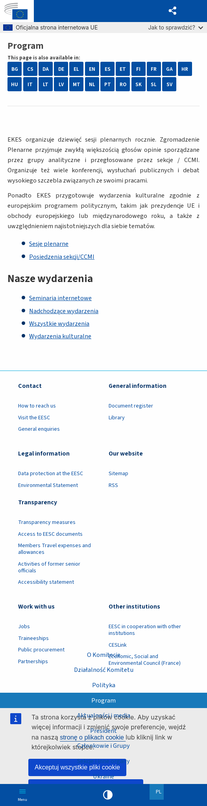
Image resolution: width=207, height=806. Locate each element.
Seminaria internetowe (60, 298)
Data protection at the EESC (50, 474)
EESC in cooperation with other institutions (145, 630)
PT (107, 84)
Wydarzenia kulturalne (60, 336)
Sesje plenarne (48, 244)
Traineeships (33, 638)
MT (76, 84)
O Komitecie (103, 654)
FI (138, 69)
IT (30, 84)
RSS (113, 485)
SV (169, 84)
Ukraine (103, 776)
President (103, 731)
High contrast (107, 795)
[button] (173, 11)
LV (61, 84)
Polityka (103, 685)
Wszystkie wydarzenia (59, 323)
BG (14, 69)
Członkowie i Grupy (103, 746)
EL (76, 69)
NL (92, 84)
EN (92, 69)
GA (169, 69)
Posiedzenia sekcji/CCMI (61, 257)
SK (138, 84)
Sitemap (118, 474)
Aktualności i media (103, 715)
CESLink (118, 645)
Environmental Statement (48, 485)
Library (117, 418)
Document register (131, 406)
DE (61, 69)
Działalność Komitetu (103, 670)
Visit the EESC (34, 418)
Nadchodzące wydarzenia (63, 311)
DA (46, 69)
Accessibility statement (46, 582)
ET (123, 69)
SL (154, 84)
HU (14, 84)
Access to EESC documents (50, 534)
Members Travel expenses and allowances (54, 549)
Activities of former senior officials (49, 567)
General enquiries (39, 429)
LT (45, 84)
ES (108, 69)
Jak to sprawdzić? (175, 27)
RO (123, 84)
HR (184, 69)
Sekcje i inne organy (103, 761)
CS (30, 69)
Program (103, 700)
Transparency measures (47, 522)
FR (154, 69)
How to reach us (37, 406)
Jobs (24, 627)
